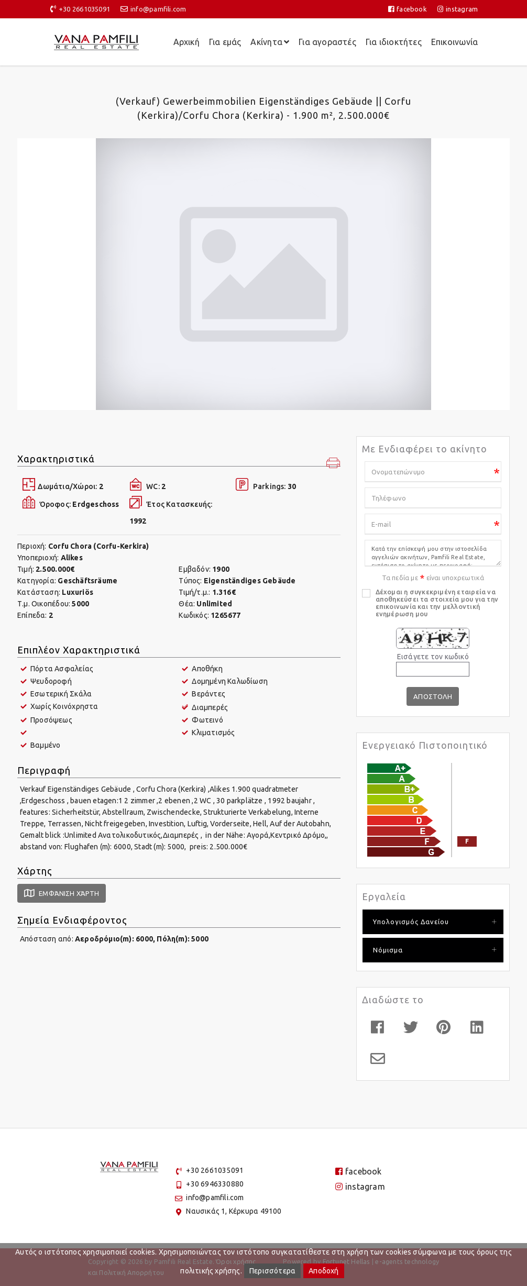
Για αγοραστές (327, 42)
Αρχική (186, 42)
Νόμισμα (388, 950)
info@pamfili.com (158, 9)
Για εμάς (225, 42)
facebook (407, 9)
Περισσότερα (272, 1271)
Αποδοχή (323, 1271)
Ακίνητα (269, 42)
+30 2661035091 (84, 9)
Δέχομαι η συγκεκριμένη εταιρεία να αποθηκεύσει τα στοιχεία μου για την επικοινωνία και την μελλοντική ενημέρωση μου (437, 602)
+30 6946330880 (215, 1184)
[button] (333, 464)
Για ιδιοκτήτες (394, 42)
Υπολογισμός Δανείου (411, 921)
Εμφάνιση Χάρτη (61, 893)
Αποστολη (433, 696)
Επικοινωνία (454, 42)
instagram (457, 9)
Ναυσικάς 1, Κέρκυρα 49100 (233, 1211)
